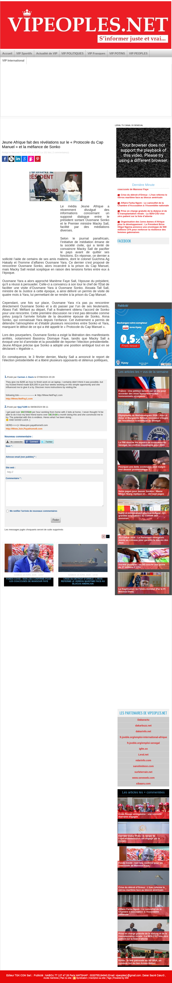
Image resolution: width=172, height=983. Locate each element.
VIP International (13, 60)
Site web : (10, 467)
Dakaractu (143, 719)
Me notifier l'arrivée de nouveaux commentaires (33, 511)
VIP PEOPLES (138, 53)
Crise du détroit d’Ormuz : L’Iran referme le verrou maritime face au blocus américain (83, 581)
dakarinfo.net (143, 731)
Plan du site (65, 978)
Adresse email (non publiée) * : (21, 457)
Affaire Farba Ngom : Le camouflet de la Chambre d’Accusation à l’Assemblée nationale (143, 206)
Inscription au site (97, 978)
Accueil (7, 53)
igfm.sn (143, 748)
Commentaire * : (14, 478)
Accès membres (51, 978)
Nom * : (9, 446)
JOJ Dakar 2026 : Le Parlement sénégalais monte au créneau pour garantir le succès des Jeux (143, 540)
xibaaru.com (143, 783)
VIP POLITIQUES (72, 53)
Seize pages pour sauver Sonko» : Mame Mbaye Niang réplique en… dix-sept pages (141, 492)
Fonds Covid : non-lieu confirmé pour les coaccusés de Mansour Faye (28, 580)
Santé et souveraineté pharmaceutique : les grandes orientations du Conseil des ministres (141, 516)
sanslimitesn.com (143, 766)
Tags (109, 978)
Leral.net (143, 754)
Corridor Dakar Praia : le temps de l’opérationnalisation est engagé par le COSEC (139, 838)
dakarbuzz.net (143, 725)
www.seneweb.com (143, 777)
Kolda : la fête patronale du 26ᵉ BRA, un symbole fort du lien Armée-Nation (139, 962)
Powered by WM (121, 978)
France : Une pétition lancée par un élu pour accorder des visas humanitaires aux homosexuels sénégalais (142, 393)
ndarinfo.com (143, 760)
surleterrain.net (143, 772)
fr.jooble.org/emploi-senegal (143, 743)
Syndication (81, 978)
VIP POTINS (117, 53)
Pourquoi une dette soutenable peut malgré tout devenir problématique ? (141, 468)
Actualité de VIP (46, 53)
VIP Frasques (96, 53)
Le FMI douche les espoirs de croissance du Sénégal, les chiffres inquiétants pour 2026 (142, 443)
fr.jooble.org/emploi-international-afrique (143, 737)
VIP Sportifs (24, 53)
